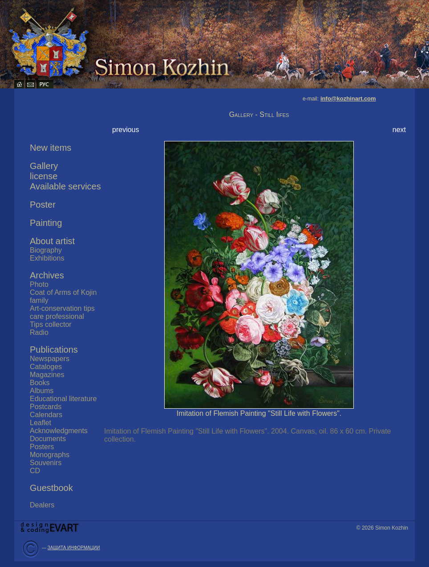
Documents (48, 438)
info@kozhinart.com (348, 98)
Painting (46, 223)
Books (39, 382)
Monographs (49, 454)
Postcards (45, 406)
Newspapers (49, 358)
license (43, 176)
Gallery (44, 166)
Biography (46, 250)
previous (125, 129)
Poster (43, 204)
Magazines (47, 374)
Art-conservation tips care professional (62, 312)
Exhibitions (47, 258)
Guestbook (51, 488)
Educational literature (63, 398)
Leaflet (40, 422)
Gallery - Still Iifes (259, 114)
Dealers (42, 505)
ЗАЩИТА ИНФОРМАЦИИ (74, 547)
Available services (65, 186)
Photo (39, 284)
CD (35, 471)
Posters (42, 446)
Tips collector (51, 324)
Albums (41, 390)
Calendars (46, 414)
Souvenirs (45, 462)
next (399, 129)
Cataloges (46, 366)
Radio (39, 332)
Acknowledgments (59, 430)
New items (50, 148)
